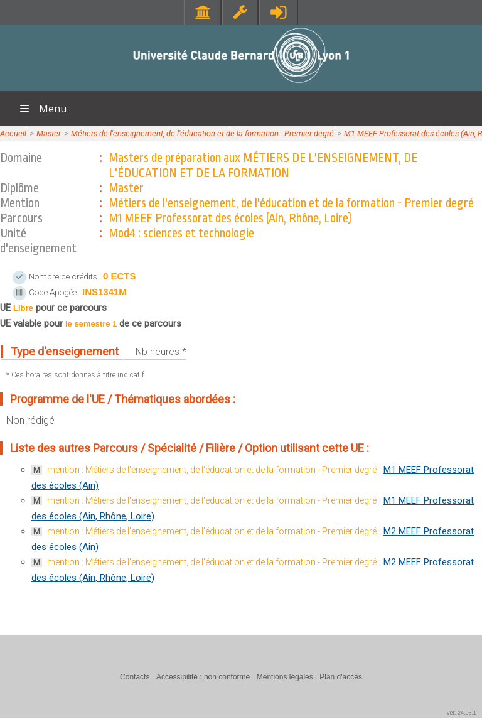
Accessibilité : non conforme (203, 677)
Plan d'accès (340, 677)
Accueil (13, 133)
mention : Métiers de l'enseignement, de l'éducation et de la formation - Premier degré (212, 470)
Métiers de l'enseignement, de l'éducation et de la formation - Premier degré (202, 133)
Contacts (134, 677)
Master (48, 133)
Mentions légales (285, 677)
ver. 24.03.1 (461, 713)
